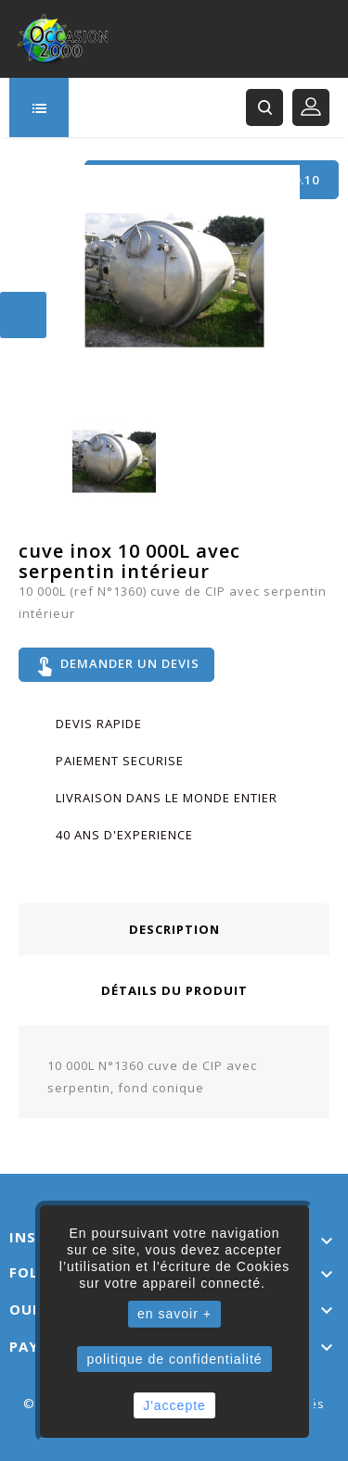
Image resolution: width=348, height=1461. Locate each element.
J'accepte (174, 1405)
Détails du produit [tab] (174, 990)
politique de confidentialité (174, 1359)
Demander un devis (116, 665)
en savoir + (174, 1313)
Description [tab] (174, 929)
